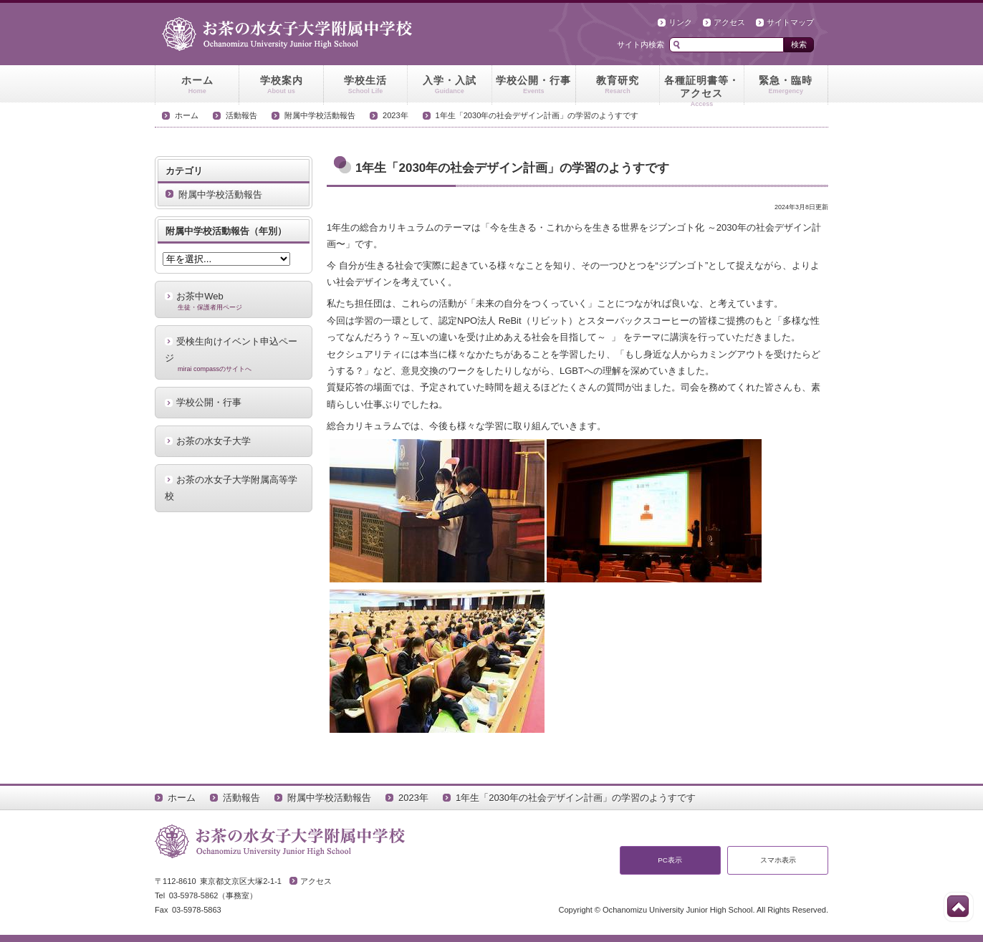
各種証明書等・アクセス (701, 90)
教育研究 (618, 85)
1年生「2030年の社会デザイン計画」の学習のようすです (537, 115)
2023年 (395, 115)
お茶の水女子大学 (213, 441)
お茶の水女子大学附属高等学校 (231, 487)
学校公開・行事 (534, 85)
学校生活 (365, 85)
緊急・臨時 (786, 85)
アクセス (729, 22)
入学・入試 (449, 85)
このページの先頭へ (958, 906)
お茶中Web (233, 301)
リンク (680, 22)
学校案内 (281, 85)
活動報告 (241, 115)
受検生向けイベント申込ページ (233, 354)
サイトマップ (790, 22)
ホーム (197, 85)
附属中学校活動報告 (319, 115)
